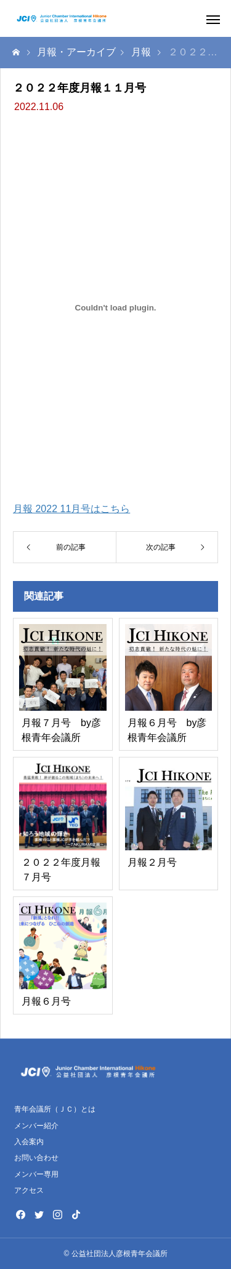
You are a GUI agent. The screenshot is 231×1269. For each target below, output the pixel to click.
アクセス (29, 1190)
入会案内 (29, 1141)
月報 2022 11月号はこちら (71, 509)
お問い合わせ (36, 1157)
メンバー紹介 (36, 1125)
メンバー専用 (36, 1174)
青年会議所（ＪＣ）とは (54, 1109)
